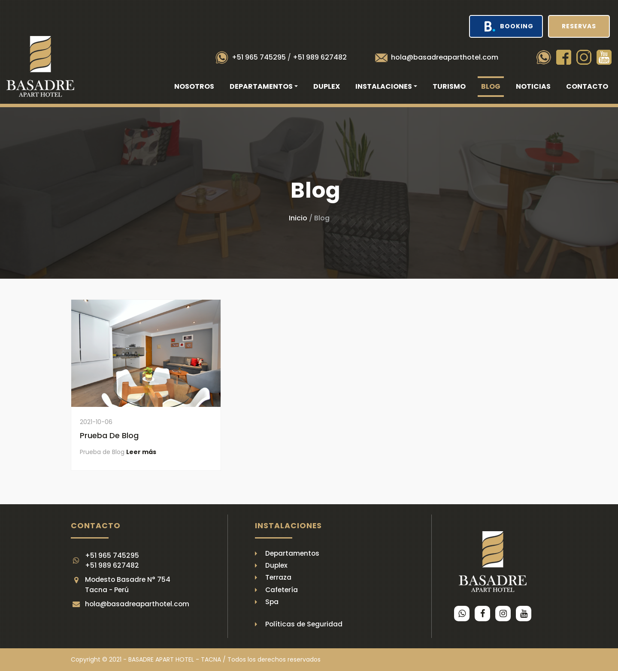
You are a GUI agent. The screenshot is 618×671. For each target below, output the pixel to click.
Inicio (298, 218)
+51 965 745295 (259, 57)
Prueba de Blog (109, 435)
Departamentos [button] (261, 86)
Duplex (326, 86)
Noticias (533, 86)
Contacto (587, 86)
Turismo (449, 86)
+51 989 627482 (320, 57)
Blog (490, 86)
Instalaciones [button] (383, 86)
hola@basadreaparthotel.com (444, 57)
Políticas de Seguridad (303, 624)
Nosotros (194, 86)
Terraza (278, 577)
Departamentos (292, 553)
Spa (272, 601)
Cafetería (281, 589)
